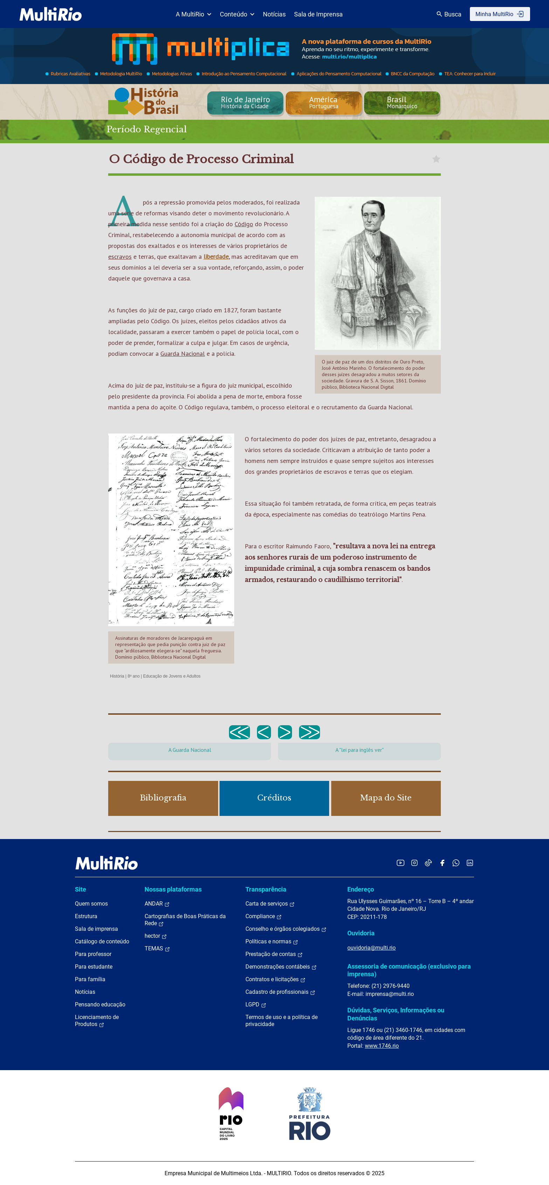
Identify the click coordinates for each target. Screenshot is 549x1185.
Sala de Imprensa (318, 14)
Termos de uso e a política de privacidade (281, 1020)
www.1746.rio (382, 1045)
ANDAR (157, 903)
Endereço (360, 889)
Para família (90, 979)
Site (80, 889)
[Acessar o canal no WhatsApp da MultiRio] (456, 862)
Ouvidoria (361, 933)
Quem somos (91, 903)
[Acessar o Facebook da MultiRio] (442, 862)
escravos (120, 256)
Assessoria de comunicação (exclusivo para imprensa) (409, 970)
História (117, 676)
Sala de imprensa (96, 929)
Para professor (93, 954)
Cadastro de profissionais (280, 992)
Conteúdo (237, 14)
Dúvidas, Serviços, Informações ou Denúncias (395, 1013)
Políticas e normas (271, 941)
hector (156, 936)
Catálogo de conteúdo (102, 941)
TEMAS (157, 948)
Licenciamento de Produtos (97, 1021)
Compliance (263, 916)
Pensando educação (100, 1004)
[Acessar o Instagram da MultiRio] (414, 862)
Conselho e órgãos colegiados (286, 929)
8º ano (133, 676)
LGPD (255, 1004)
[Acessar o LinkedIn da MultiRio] (470, 862)
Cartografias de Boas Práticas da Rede (185, 920)
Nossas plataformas (173, 889)
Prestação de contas (274, 954)
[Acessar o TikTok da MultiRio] (428, 862)
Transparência (265, 889)
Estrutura (86, 916)
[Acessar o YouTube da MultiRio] (400, 862)
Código (244, 224)
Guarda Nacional (182, 353)
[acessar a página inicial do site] (50, 14)
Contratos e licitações (275, 979)
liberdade (216, 256)
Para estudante (93, 966)
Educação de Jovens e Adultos (172, 676)
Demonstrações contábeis (281, 966)
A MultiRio (193, 14)
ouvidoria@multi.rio (371, 947)
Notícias (274, 14)
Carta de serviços (270, 903)
